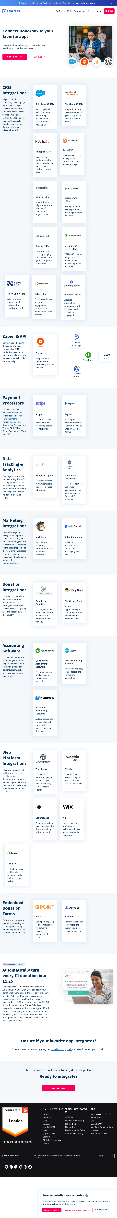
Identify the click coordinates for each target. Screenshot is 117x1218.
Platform (60, 11)
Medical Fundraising (74, 1120)
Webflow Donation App (102, 1127)
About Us (47, 1117)
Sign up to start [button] (14, 56)
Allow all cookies (51, 1210)
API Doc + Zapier (99, 1133)
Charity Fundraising (74, 1133)
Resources (79, 11)
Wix (92, 1120)
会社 (90, 11)
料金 (69, 11)
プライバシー (49, 1133)
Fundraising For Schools (76, 1130)
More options (101, 1209)
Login (98, 11)
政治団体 (69, 1117)
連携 (93, 1108)
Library (46, 1143)
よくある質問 (49, 1127)
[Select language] (106, 1156)
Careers (46, 1124)
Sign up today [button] (58, 1087)
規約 (45, 1130)
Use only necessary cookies (77, 1210)
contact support (61, 1049)
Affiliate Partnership (52, 1140)
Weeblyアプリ (97, 1124)
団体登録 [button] (109, 11)
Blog (45, 1120)
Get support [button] (39, 56)
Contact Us (48, 1114)
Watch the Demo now (85, 3)
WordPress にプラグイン (102, 1114)
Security (46, 1137)
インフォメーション (53, 1108)
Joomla (94, 1130)
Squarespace (97, 1117)
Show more (69, 1204)
